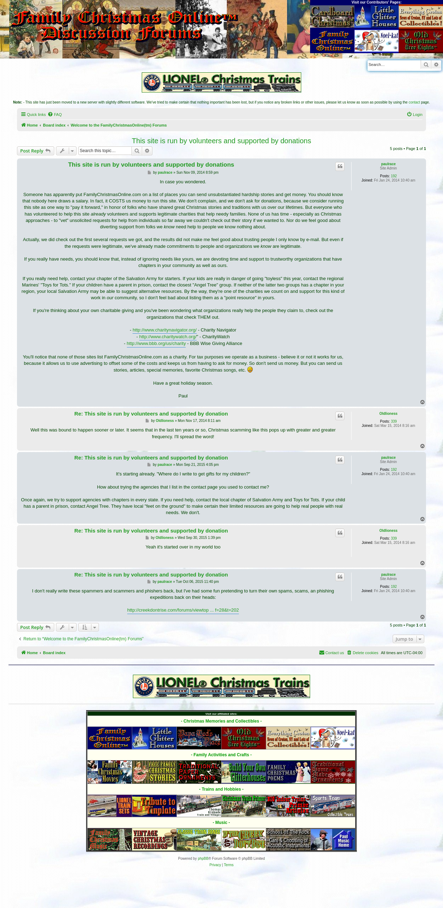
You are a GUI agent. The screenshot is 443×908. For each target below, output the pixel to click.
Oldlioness (388, 414)
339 (394, 421)
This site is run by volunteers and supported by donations (221, 141)
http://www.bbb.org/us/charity (156, 343)
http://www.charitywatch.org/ (168, 336)
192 (394, 176)
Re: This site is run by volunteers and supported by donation (151, 414)
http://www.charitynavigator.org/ (165, 330)
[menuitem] (54, 114)
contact (414, 102)
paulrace (388, 164)
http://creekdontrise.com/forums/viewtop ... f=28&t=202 (183, 610)
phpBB (203, 858)
